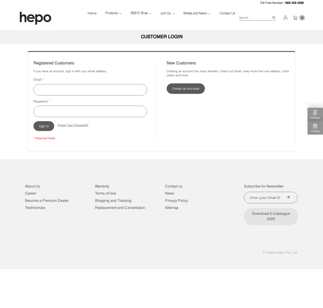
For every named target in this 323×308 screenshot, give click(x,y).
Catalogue (315, 114)
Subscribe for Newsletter (264, 186)
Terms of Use (105, 193)
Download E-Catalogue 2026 (271, 216)
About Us (32, 186)
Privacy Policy (176, 201)
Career (30, 193)
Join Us (165, 13)
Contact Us (227, 13)
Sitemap (171, 208)
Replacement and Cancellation (120, 208)
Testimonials (35, 208)
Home (92, 13)
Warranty (102, 186)
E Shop (315, 128)
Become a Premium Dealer (47, 201)
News (169, 193)
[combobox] (257, 18)
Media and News (195, 13)
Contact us (173, 186)
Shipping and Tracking (113, 201)
